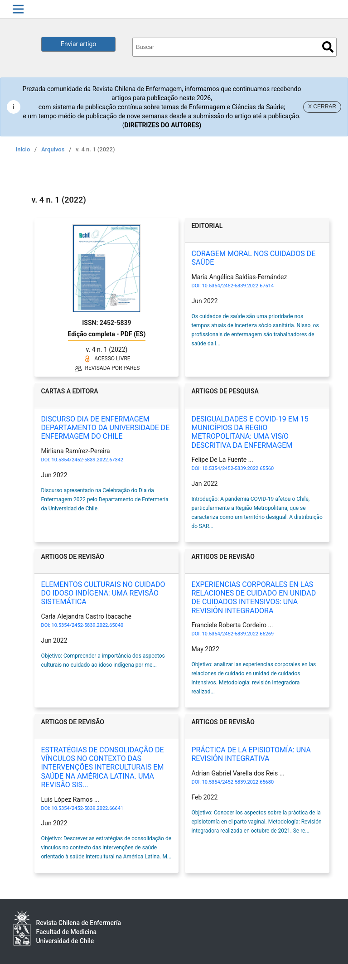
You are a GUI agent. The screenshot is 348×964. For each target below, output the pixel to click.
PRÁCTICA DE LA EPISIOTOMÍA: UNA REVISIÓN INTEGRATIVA (251, 754)
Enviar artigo (78, 44)
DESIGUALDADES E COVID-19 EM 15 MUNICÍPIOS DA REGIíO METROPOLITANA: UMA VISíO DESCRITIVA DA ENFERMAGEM (249, 432)
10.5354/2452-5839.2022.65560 (238, 468)
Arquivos (52, 149)
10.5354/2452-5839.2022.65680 (238, 782)
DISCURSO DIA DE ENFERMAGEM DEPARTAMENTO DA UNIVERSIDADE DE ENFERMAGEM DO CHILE (105, 428)
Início (23, 149)
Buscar (328, 47)
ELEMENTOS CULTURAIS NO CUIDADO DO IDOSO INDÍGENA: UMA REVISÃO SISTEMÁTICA (103, 593)
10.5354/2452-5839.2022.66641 (87, 808)
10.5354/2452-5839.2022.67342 (87, 460)
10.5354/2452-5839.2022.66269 (238, 634)
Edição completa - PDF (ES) (107, 334)
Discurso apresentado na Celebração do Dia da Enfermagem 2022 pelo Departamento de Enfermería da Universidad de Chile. (104, 499)
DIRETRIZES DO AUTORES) (163, 125)
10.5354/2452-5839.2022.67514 (238, 286)
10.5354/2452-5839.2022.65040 (87, 625)
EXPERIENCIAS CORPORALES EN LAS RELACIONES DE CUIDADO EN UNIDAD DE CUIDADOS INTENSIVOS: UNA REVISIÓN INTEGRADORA (253, 597)
